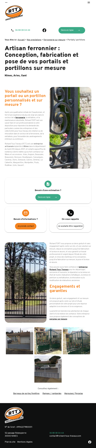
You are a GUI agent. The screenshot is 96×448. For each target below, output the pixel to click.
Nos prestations (34, 40)
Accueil (21, 40)
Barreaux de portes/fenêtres (26, 393)
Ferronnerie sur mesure (54, 40)
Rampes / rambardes (51, 393)
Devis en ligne (71, 30)
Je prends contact (26, 226)
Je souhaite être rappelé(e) (70, 226)
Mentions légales (24, 442)
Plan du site (10, 442)
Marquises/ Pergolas (73, 393)
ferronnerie (20, 118)
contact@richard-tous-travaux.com (65, 436)
